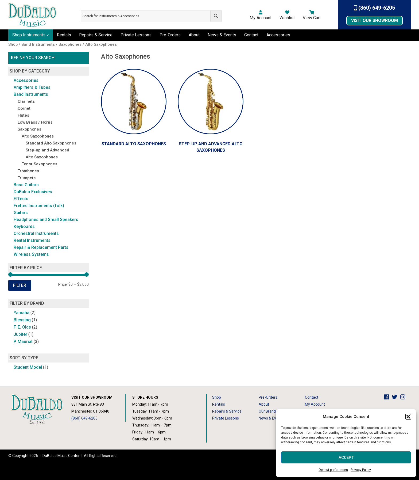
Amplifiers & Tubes (32, 87)
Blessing (22, 319)
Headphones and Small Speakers (46, 219)
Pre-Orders (170, 34)
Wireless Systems (31, 254)
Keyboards (24, 226)
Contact (251, 34)
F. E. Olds (22, 327)
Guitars (21, 212)
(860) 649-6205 (374, 8)
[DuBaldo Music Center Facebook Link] (388, 397)
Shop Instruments (28, 34)
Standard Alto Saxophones (51, 143)
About (194, 34)
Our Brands (268, 411)
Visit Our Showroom (374, 20)
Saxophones (29, 129)
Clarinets (26, 101)
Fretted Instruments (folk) (39, 205)
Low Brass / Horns (35, 122)
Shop (216, 397)
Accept (346, 457)
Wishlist (287, 15)
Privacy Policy (361, 470)
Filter (19, 285)
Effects (21, 198)
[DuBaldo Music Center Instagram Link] (404, 397)
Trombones (28, 171)
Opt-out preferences (333, 470)
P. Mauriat (23, 341)
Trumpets (27, 178)
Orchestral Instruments (36, 233)
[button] (408, 416)
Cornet (24, 108)
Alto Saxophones (38, 136)
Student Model (28, 367)
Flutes (23, 115)
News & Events (222, 34)
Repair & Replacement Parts (41, 247)
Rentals (64, 34)
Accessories (278, 34)
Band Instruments (31, 94)
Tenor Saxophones (39, 164)
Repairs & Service (95, 34)
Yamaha (21, 312)
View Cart (312, 15)
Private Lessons (136, 34)
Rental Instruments (32, 240)
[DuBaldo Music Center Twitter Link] (396, 397)
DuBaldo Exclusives (33, 191)
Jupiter (20, 334)
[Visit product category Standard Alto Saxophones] (134, 109)
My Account (260, 15)
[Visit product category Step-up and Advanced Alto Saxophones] (210, 112)
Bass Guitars (26, 184)
